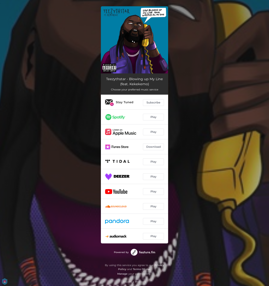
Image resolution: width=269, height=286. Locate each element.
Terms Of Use (141, 269)
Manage (122, 273)
